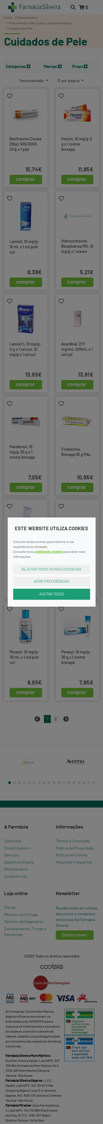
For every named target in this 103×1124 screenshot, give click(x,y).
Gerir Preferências (51, 581)
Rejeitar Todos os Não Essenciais (51, 569)
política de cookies (49, 551)
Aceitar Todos (51, 594)
